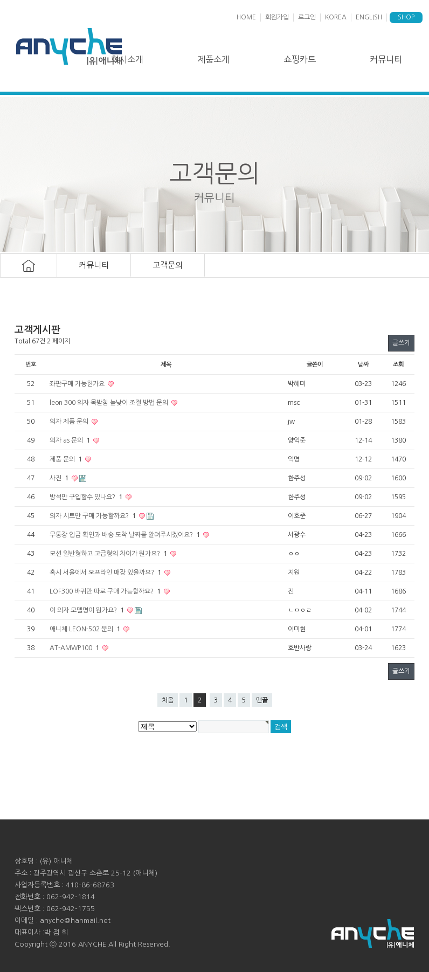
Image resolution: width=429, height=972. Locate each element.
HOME (246, 17)
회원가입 (277, 17)
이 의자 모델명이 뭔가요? (88, 610)
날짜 (363, 364)
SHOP (406, 17)
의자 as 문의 (71, 440)
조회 (398, 364)
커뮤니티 (386, 59)
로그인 (307, 17)
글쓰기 (401, 343)
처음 (168, 700)
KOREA (336, 17)
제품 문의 (67, 459)
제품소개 (213, 59)
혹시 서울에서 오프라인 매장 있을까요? (106, 572)
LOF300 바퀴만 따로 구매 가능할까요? (106, 591)
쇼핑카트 (299, 59)
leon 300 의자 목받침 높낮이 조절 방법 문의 (110, 402)
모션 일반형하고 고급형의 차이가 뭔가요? (109, 553)
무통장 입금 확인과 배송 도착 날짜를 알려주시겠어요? (126, 535)
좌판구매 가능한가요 (78, 384)
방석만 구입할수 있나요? (87, 497)
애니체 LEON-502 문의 (86, 629)
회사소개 (127, 59)
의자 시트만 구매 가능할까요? (93, 516)
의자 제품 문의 (70, 421)
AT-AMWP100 (75, 648)
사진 (60, 478)
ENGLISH (369, 17)
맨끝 (262, 700)
